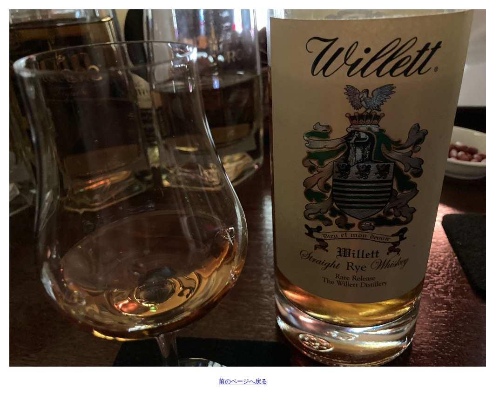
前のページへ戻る (243, 381)
